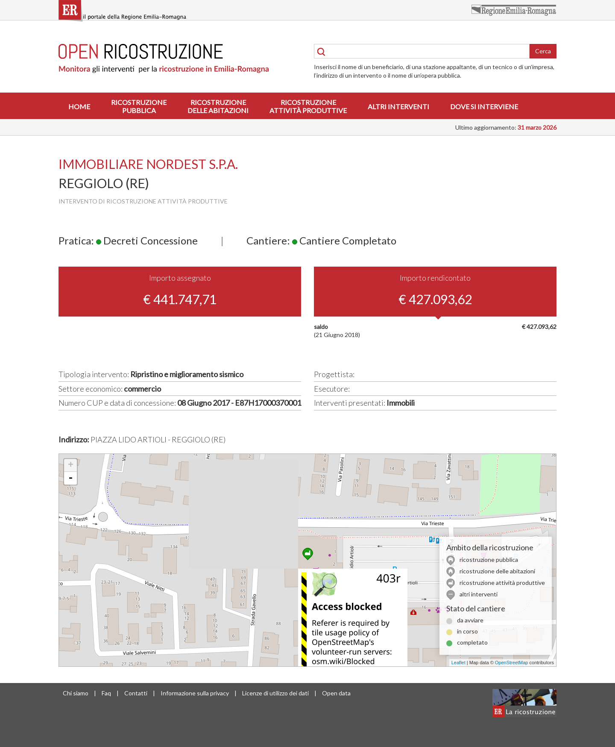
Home (79, 106)
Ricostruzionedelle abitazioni (218, 106)
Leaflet (458, 662)
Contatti (135, 693)
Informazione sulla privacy (195, 693)
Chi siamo (75, 693)
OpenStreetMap (511, 662)
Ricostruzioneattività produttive (308, 106)
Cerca (543, 51)
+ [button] (70, 465)
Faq (106, 693)
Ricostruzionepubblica (139, 106)
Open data (336, 693)
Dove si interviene (484, 106)
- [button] (70, 478)
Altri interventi (398, 106)
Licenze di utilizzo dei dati (275, 693)
